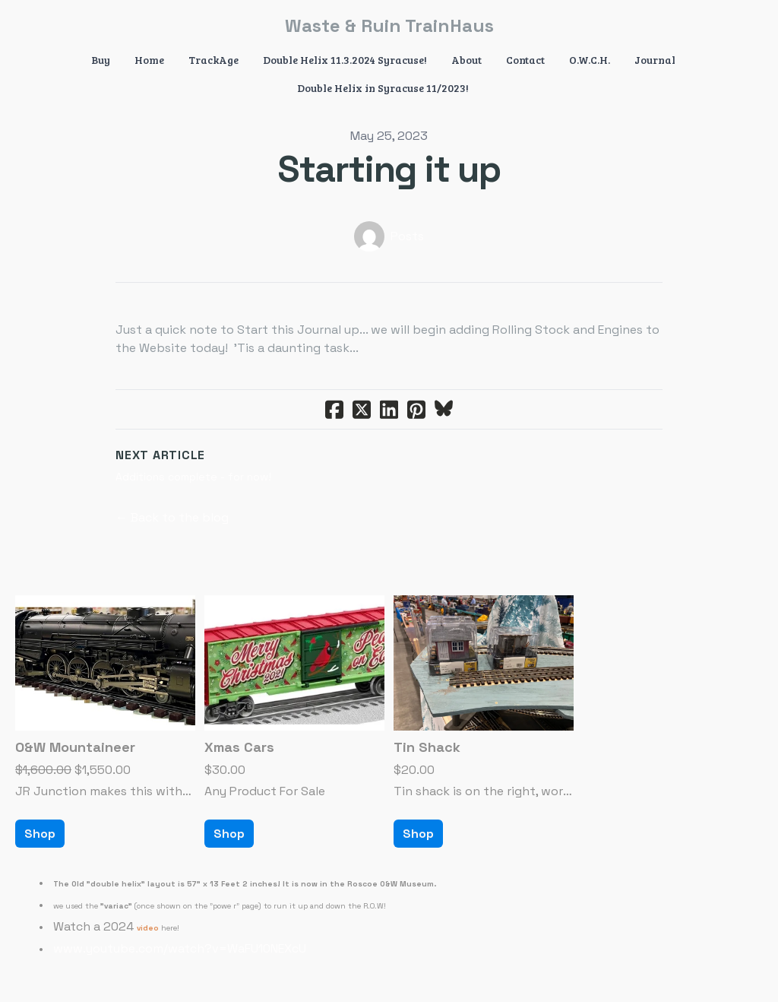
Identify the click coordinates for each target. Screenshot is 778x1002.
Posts (407, 236)
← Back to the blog (172, 517)
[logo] (389, 26)
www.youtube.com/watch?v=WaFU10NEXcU (179, 948)
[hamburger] (48, 24)
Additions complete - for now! (193, 477)
